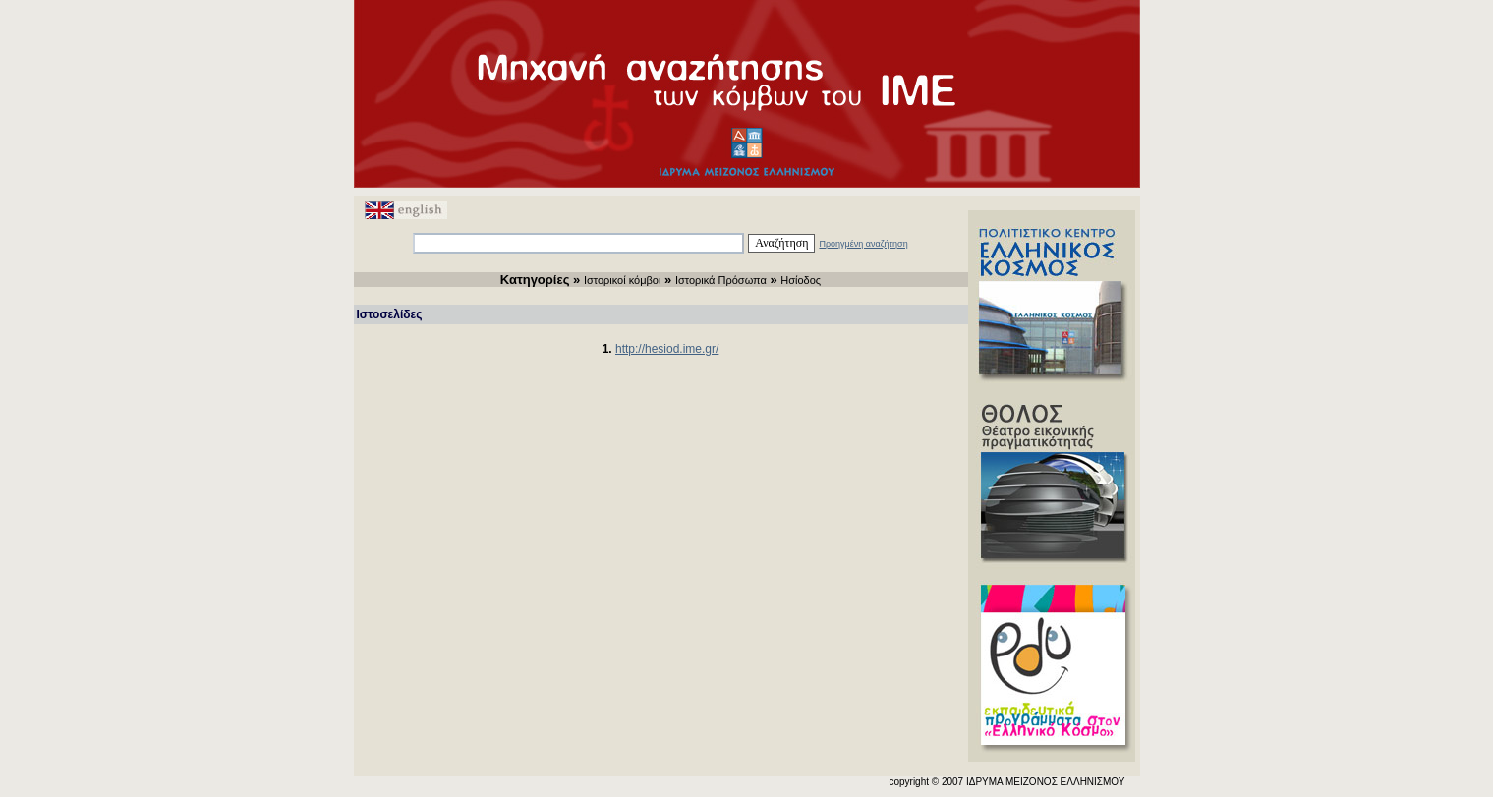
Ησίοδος (800, 280)
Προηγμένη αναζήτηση (863, 244)
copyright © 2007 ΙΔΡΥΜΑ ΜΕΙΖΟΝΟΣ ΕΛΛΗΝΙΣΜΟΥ (1006, 781)
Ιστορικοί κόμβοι (622, 280)
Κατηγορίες (535, 279)
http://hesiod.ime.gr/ (666, 349)
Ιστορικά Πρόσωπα (721, 280)
